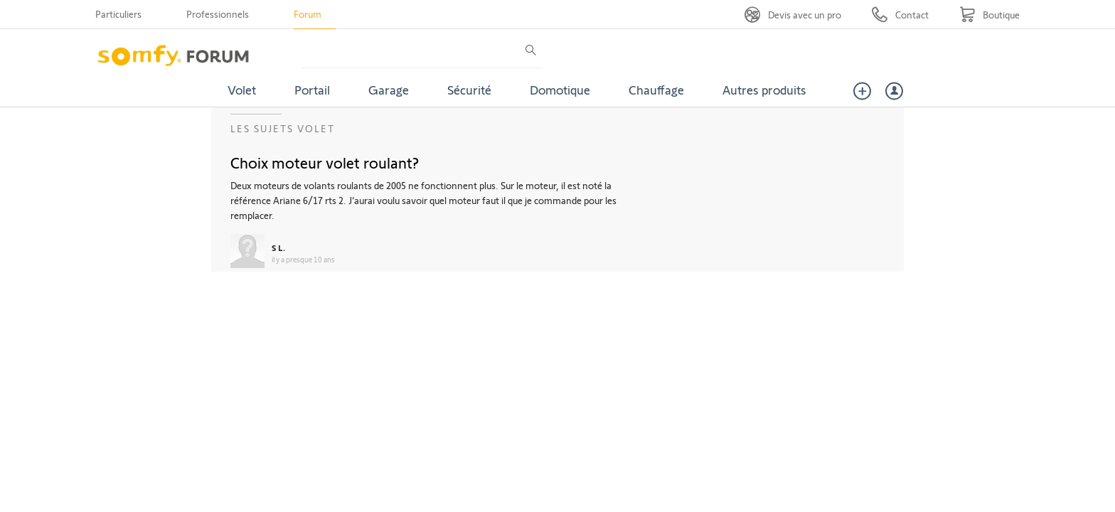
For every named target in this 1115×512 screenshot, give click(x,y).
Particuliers (118, 14)
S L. (278, 247)
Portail (312, 89)
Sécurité (469, 89)
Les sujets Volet (282, 128)
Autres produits (764, 89)
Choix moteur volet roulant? (324, 162)
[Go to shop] (989, 15)
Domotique (560, 89)
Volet (242, 89)
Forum (307, 14)
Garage (388, 89)
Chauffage (656, 89)
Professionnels (217, 14)
